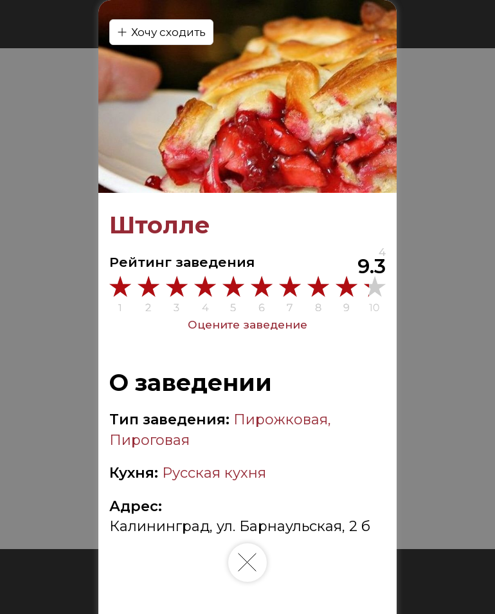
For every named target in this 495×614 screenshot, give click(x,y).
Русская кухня (214, 473)
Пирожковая (280, 419)
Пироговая (149, 440)
